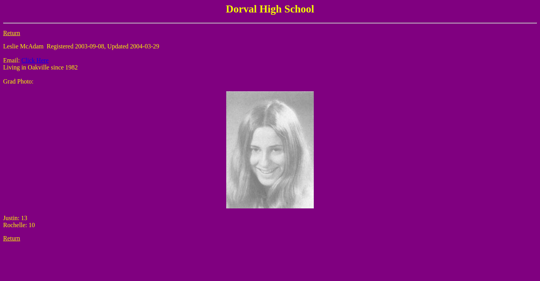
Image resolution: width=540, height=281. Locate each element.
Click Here (35, 60)
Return (11, 33)
